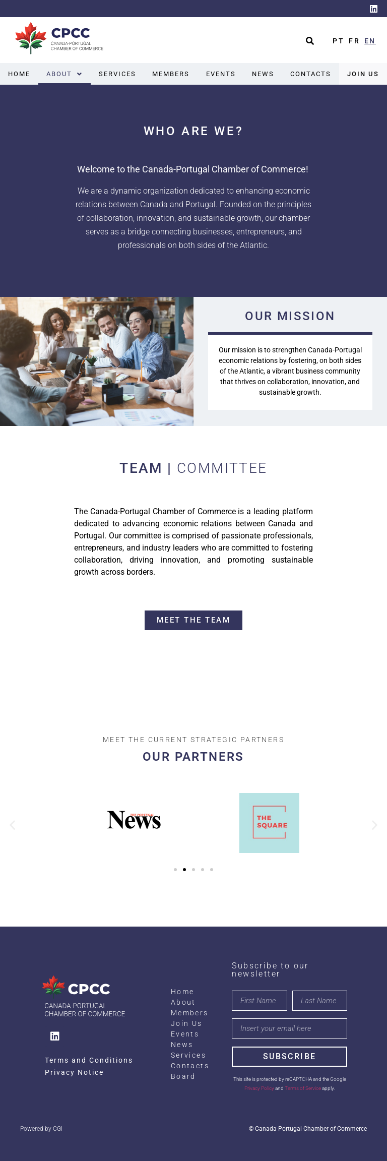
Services (117, 74)
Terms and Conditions (89, 1060)
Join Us (363, 74)
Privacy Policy (259, 1088)
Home (19, 74)
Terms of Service (303, 1088)
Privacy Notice (74, 1072)
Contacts (310, 74)
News (263, 74)
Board (183, 1076)
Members (170, 74)
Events (221, 74)
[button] (64, 74)
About (64, 74)
